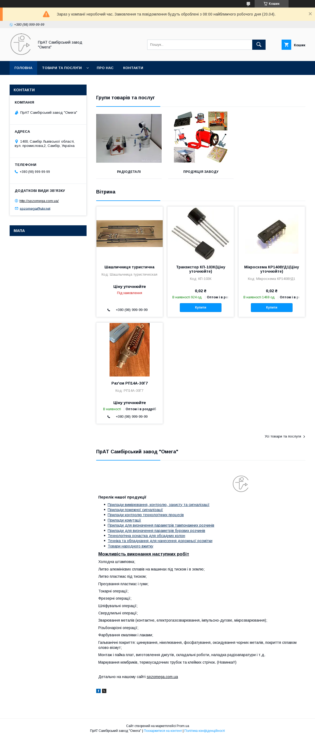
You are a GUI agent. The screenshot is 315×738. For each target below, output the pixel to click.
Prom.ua (183, 726)
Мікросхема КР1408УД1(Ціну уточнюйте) (271, 269)
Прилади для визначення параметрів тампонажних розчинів (161, 525)
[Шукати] (259, 45)
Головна (23, 68)
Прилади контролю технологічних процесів (146, 515)
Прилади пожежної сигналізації (135, 510)
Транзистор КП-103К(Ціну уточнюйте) (200, 269)
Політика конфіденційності (204, 731)
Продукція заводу (200, 172)
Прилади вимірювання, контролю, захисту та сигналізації (158, 505)
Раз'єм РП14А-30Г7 (129, 383)
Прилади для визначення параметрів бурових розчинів (156, 530)
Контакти (133, 68)
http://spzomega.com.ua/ (39, 201)
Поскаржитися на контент (163, 731)
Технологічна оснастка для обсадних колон (146, 536)
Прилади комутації (124, 520)
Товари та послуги (62, 68)
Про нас (105, 68)
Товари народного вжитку (130, 546)
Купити (200, 307)
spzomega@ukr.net (35, 208)
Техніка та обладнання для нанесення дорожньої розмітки (160, 541)
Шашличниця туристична (129, 267)
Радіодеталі (129, 172)
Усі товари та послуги (283, 436)
